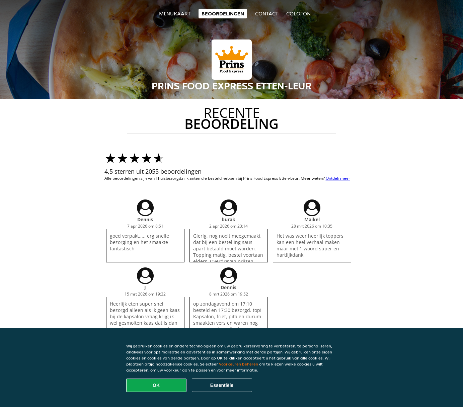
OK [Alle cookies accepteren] (156, 385)
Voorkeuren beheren (238, 364)
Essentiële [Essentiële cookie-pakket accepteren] (221, 385)
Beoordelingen (223, 13)
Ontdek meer (338, 178)
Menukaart (174, 13)
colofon (298, 13)
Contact (266, 13)
